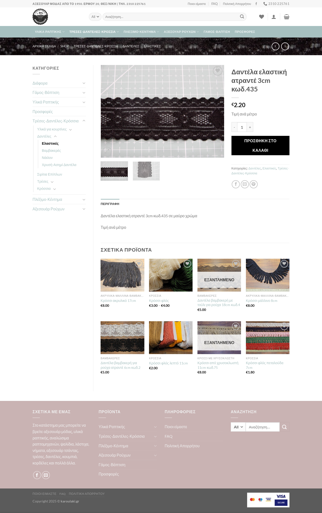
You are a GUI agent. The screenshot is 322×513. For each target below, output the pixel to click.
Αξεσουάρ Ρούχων (181, 31)
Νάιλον (47, 157)
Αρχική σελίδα (44, 46)
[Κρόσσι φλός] (171, 275)
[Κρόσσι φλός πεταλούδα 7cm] (267, 337)
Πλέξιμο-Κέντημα (141, 31)
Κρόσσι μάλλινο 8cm (261, 300)
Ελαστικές (152, 46)
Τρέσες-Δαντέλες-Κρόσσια (94, 31)
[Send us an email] (46, 475)
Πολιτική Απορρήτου (237, 4)
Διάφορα (40, 83)
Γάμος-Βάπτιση (217, 32)
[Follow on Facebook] (256, 4)
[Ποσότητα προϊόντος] (242, 127)
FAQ (214, 4)
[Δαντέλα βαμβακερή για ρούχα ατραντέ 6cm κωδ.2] (122, 337)
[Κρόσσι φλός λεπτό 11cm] (171, 337)
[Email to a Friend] (245, 184)
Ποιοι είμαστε (197, 4)
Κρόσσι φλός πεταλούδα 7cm (264, 365)
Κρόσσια (44, 188)
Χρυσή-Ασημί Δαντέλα (59, 165)
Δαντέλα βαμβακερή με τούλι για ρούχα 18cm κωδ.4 (218, 302)
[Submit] (242, 17)
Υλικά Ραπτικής (50, 31)
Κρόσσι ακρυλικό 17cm (118, 300)
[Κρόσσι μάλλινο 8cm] (267, 275)
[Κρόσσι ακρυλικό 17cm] (122, 275)
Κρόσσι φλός (159, 300)
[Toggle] (84, 83)
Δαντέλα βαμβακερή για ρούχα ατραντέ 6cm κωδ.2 (120, 365)
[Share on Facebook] (236, 184)
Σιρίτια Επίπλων (49, 174)
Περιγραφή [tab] (110, 204)
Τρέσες (42, 181)
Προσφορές (245, 32)
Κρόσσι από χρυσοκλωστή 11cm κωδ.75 (217, 365)
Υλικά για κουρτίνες (52, 129)
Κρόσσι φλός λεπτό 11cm (168, 363)
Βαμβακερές (51, 150)
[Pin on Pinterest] (254, 184)
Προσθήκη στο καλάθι (260, 145)
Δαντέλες (131, 46)
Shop (64, 46)
